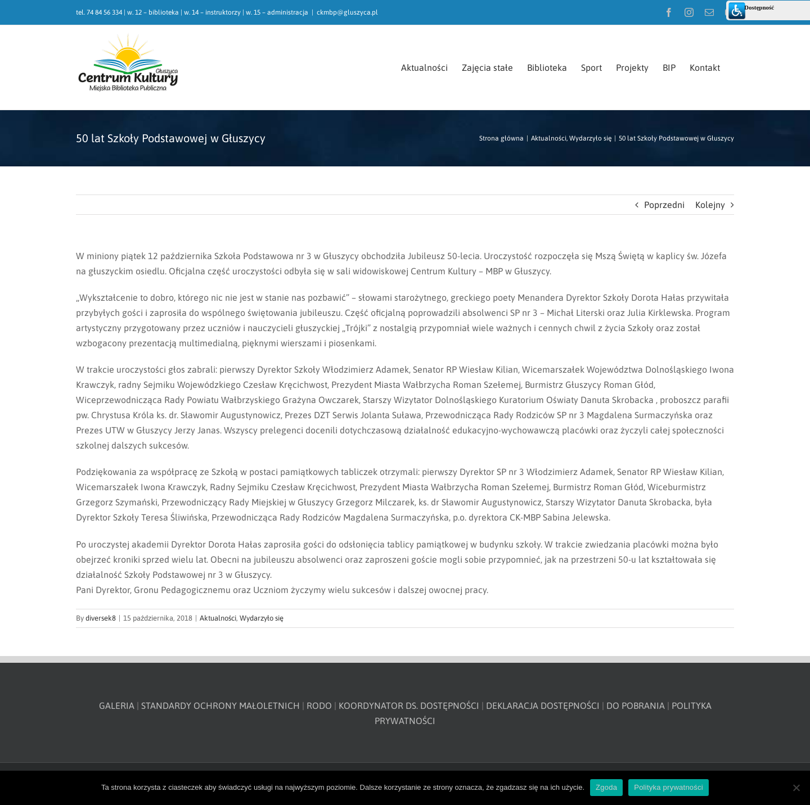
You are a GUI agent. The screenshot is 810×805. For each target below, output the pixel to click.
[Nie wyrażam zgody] (796, 787)
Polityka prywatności (668, 787)
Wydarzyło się (262, 618)
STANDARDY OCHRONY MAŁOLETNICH (220, 705)
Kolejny (710, 205)
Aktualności (218, 618)
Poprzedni (664, 205)
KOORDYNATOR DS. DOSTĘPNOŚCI (409, 705)
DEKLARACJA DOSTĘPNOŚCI (543, 705)
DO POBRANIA (635, 705)
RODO (319, 705)
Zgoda (606, 787)
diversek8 (101, 618)
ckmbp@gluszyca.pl (347, 12)
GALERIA (116, 705)
